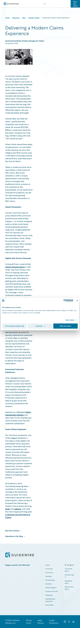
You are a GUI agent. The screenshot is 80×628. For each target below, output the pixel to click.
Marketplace (49, 595)
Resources (16, 18)
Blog (24, 18)
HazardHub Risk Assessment (50, 600)
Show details (70, 320)
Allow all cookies (65, 326)
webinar (17, 508)
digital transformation (15, 266)
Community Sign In (68, 570)
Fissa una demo (75, 4)
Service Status (49, 605)
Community (49, 569)
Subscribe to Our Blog (14, 536)
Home (7, 18)
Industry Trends (33, 18)
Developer (48, 576)
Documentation (50, 580)
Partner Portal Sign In (69, 588)
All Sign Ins (70, 565)
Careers (47, 565)
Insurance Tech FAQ (51, 591)
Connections (49, 572)
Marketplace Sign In (68, 582)
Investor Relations (50, 588)
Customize (40, 326)
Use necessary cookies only (14, 326)
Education (48, 584)
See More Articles (12, 530)
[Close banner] (77, 300)
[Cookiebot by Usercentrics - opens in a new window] (65, 300)
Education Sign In (69, 576)
